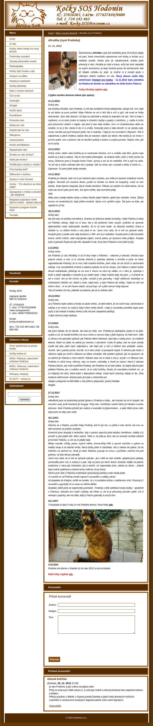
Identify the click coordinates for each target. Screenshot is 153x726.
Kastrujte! (14, 100)
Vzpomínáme (16, 139)
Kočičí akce (15, 110)
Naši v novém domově (21, 90)
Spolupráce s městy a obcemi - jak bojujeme (25, 193)
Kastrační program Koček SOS (23, 209)
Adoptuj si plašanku (19, 81)
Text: (51, 617)
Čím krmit (14, 95)
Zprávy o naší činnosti (21, 179)
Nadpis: (53, 611)
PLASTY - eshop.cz (19, 378)
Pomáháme (15, 115)
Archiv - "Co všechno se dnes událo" (25, 185)
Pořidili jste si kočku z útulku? (25, 164)
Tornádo (13, 215)
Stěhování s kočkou (20, 174)
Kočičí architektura (19, 144)
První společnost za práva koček (23, 347)
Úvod (12, 38)
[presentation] (100, 647)
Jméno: (52, 604)
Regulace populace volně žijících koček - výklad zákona (25, 201)
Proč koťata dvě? (18, 169)
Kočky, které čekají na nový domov (24, 50)
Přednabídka (16, 66)
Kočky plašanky (17, 85)
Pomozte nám (16, 120)
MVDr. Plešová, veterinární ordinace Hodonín (23, 360)
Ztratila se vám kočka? (21, 154)
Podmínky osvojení (19, 56)
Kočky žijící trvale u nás (22, 71)
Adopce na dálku (18, 76)
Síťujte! (13, 105)
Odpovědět (55, 709)
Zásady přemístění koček (22, 61)
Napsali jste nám (18, 149)
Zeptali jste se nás (19, 130)
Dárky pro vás (16, 125)
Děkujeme (14, 135)
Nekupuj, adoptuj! (18, 374)
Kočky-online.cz (17, 353)
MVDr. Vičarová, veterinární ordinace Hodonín (24, 367)
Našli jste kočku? (18, 159)
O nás (12, 43)
